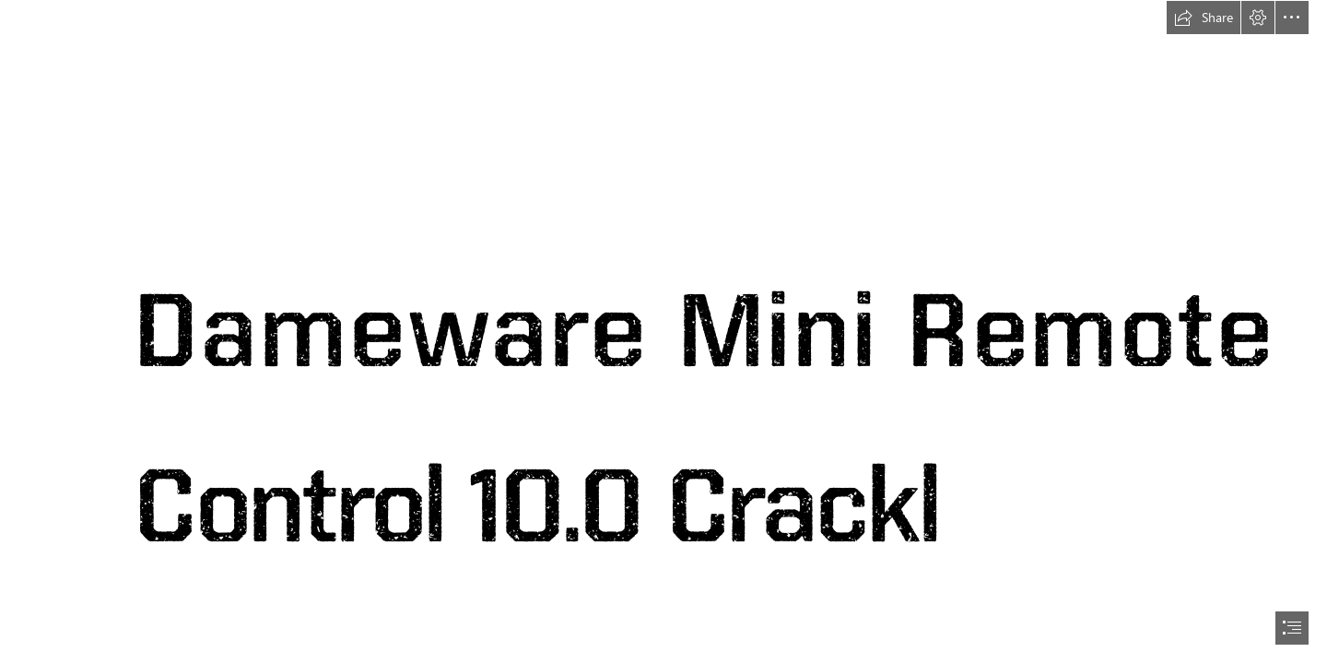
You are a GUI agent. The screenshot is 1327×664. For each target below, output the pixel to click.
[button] (1203, 17)
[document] (663, 332)
